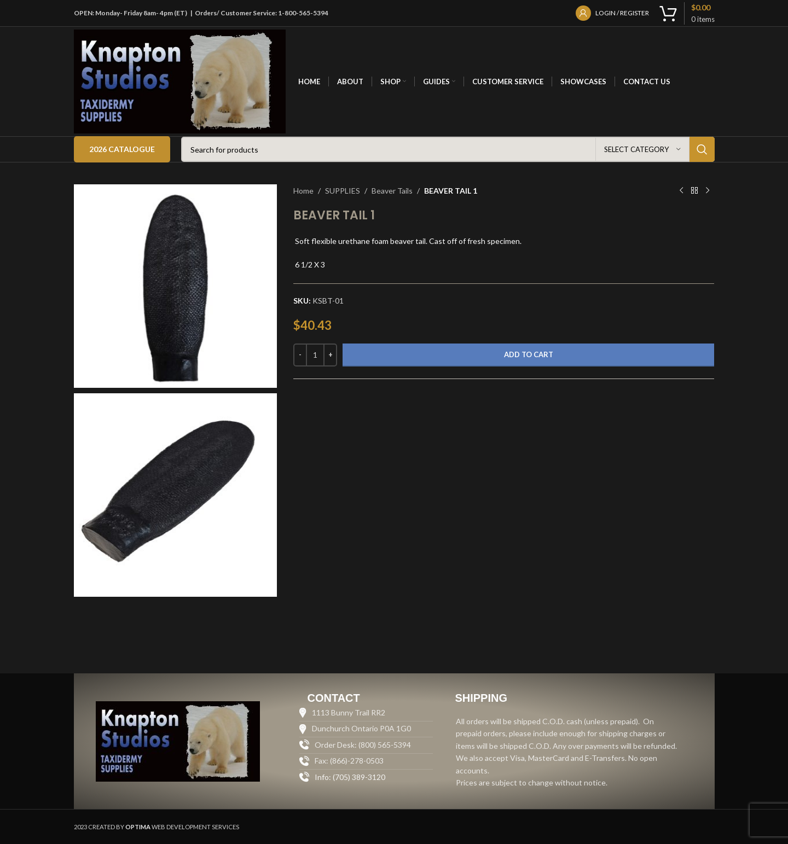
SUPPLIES (342, 190)
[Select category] (642, 149)
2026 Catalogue (122, 149)
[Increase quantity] (330, 355)
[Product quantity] (315, 355)
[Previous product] (681, 190)
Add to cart (528, 354)
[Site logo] (180, 80)
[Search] (448, 149)
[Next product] (707, 190)
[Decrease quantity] (300, 355)
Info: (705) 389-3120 (350, 777)
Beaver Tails (392, 190)
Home (303, 190)
